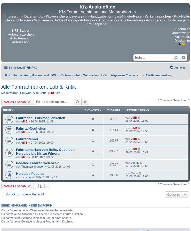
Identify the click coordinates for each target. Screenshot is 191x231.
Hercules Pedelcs (30, 174)
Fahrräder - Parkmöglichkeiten (40, 118)
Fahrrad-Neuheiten (31, 128)
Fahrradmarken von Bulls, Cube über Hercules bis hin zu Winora (46, 151)
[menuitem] (32, 67)
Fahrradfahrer (27, 139)
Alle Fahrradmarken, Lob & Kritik (38, 87)
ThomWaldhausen (32, 166)
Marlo (134, 173)
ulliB (51, 92)
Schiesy (26, 177)
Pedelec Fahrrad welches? (37, 163)
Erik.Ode (25, 92)
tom (57, 92)
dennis (135, 162)
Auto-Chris (39, 92)
